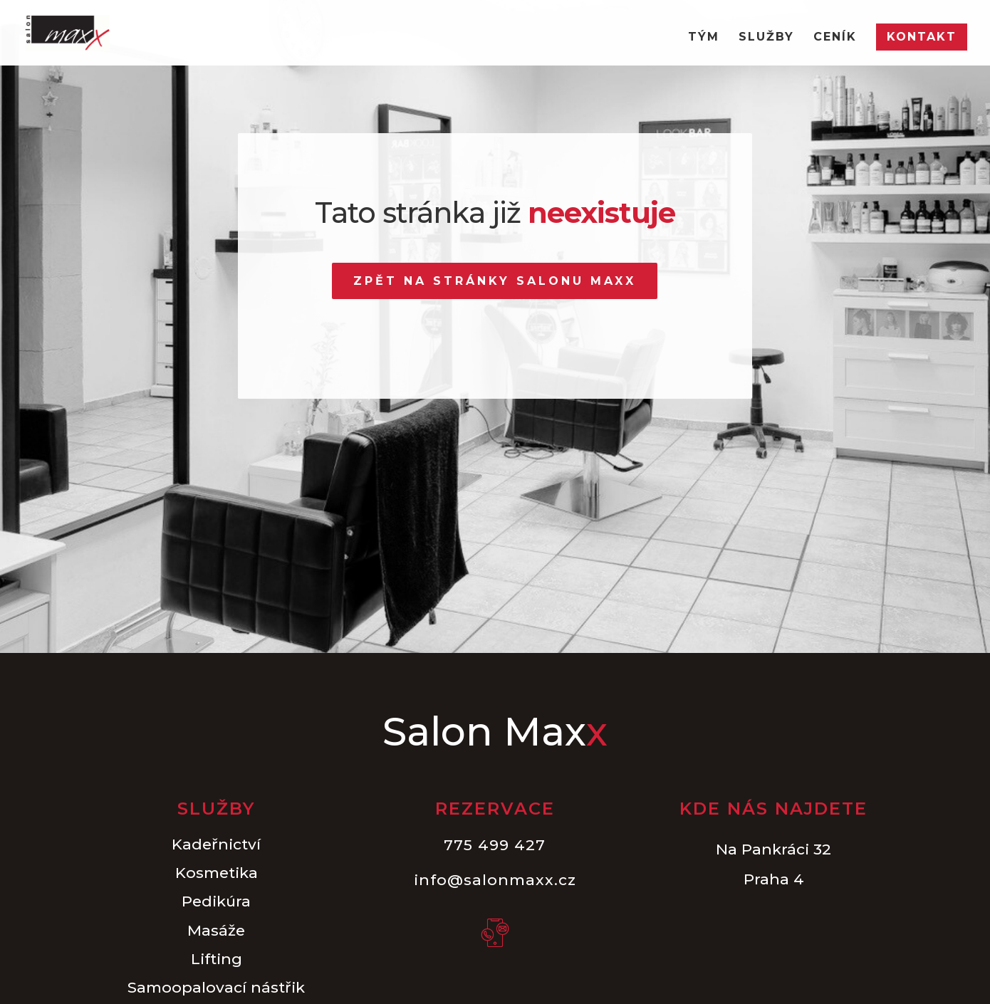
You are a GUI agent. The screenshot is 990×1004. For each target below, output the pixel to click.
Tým (703, 37)
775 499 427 (495, 845)
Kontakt (922, 36)
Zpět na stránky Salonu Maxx (494, 281)
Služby (766, 37)
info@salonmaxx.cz (495, 880)
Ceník (835, 37)
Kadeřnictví (216, 844)
